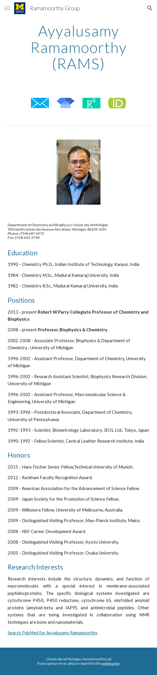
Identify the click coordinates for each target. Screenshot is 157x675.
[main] (78, 47)
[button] (7, 8)
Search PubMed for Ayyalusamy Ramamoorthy (52, 632)
